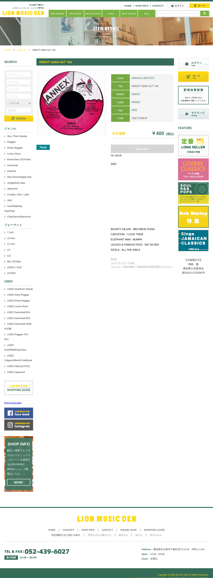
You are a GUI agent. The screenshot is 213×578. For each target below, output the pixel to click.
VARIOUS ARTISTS (142, 78)
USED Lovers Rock (17, 306)
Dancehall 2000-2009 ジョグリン (155, 266)
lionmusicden (13, 403)
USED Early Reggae (18, 294)
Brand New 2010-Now (19, 159)
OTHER (11, 273)
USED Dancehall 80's (18, 312)
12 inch (11, 244)
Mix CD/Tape (14, 261)
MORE (18, 482)
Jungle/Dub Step (16, 182)
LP (8, 249)
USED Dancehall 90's (18, 318)
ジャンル (116, 266)
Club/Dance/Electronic (19, 216)
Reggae (11, 141)
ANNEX (135, 102)
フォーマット (118, 262)
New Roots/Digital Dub (19, 177)
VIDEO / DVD (14, 267)
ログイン (123, 535)
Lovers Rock (14, 153)
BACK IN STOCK (93, 14)
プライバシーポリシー (99, 535)
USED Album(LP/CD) (18, 366)
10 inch (11, 238)
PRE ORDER (75, 14)
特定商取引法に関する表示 (65, 535)
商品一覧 (21, 50)
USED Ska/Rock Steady (20, 289)
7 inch (131, 262)
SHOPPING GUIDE (154, 530)
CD (9, 255)
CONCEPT (68, 530)
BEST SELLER (129, 14)
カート (138, 535)
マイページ (156, 535)
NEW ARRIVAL (57, 14)
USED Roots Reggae (18, 300)
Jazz (9, 200)
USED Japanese (16, 372)
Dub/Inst (11, 171)
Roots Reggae (15, 147)
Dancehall (129, 266)
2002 (134, 110)
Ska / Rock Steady (17, 136)
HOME (127, 6)
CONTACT (158, 6)
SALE (146, 14)
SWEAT (135, 94)
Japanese (12, 188)
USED (111, 14)
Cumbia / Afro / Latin (18, 194)
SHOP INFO (141, 6)
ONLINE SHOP (128, 530)
